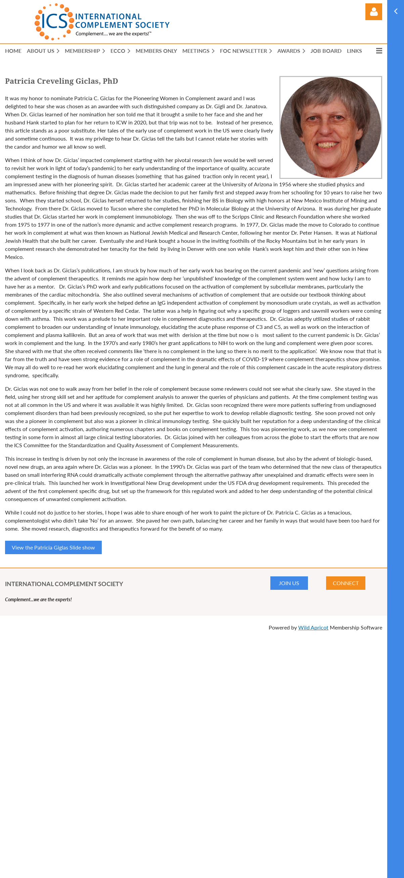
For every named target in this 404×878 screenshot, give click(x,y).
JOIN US (289, 583)
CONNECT (346, 583)
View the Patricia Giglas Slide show (53, 547)
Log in (373, 11)
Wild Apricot (313, 627)
